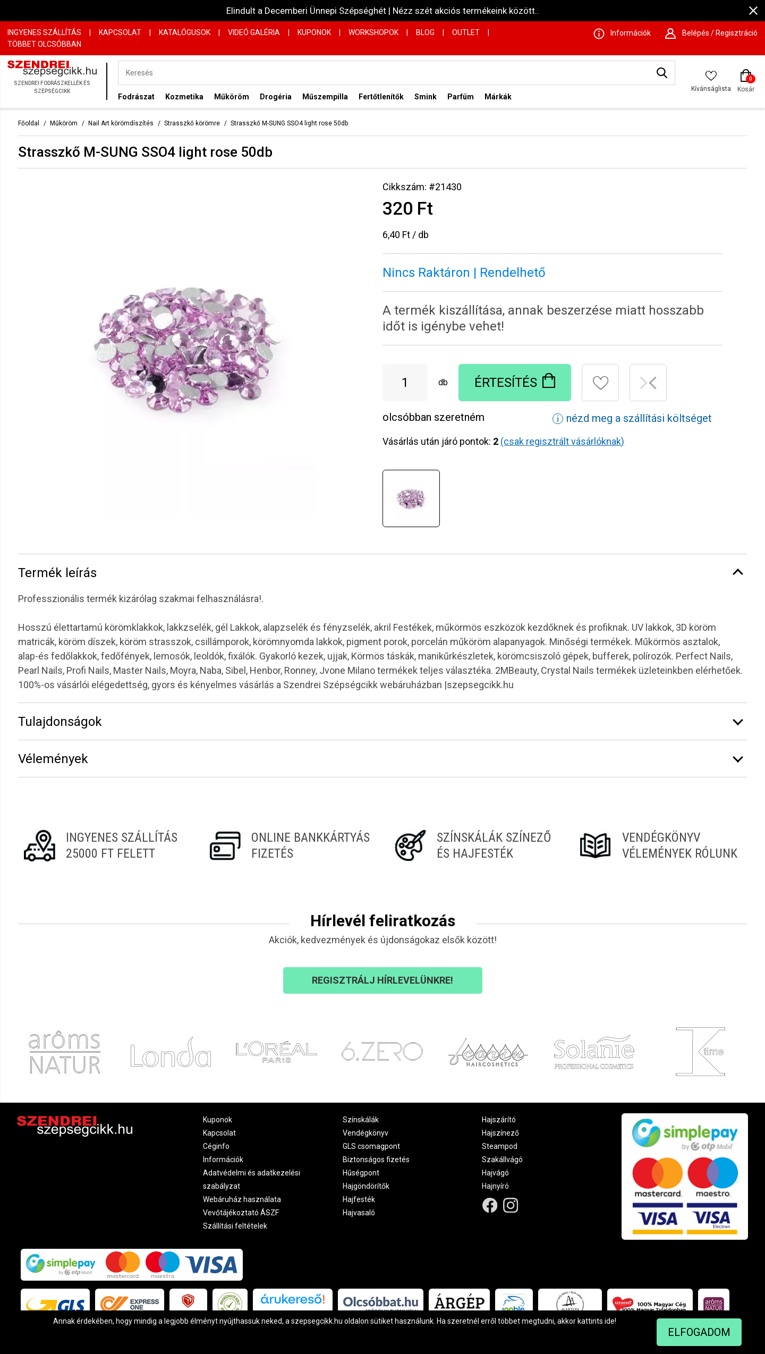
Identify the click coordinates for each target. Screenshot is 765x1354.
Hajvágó (495, 1173)
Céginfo (216, 1146)
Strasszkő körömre (192, 123)
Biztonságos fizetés (376, 1159)
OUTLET (466, 32)
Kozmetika (184, 96)
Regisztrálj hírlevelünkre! (382, 980)
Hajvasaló (359, 1212)
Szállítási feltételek (235, 1226)
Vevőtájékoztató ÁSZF (241, 1212)
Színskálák (361, 1119)
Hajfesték (359, 1199)
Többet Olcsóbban (44, 44)
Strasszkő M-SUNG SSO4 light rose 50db (289, 123)
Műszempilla (325, 96)
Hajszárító (499, 1119)
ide (610, 1321)
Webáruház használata (242, 1199)
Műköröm (231, 96)
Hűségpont (361, 1173)
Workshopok (373, 32)
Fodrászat (136, 96)
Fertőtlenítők (381, 96)
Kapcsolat (120, 32)
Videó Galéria (254, 32)
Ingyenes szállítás (44, 32)
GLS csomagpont (371, 1146)
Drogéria (276, 96)
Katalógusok (184, 32)
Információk (223, 1159)
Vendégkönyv (365, 1133)
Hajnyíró (495, 1186)
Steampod (499, 1146)
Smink (425, 96)
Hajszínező (500, 1133)
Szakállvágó (502, 1159)
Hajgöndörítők (366, 1186)
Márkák (498, 96)
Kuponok (314, 32)
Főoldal (28, 123)
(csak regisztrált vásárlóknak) (562, 441)
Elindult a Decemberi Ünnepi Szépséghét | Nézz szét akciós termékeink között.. (382, 10)
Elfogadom (699, 1332)
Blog (425, 32)
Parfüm (460, 96)
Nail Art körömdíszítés (121, 123)
